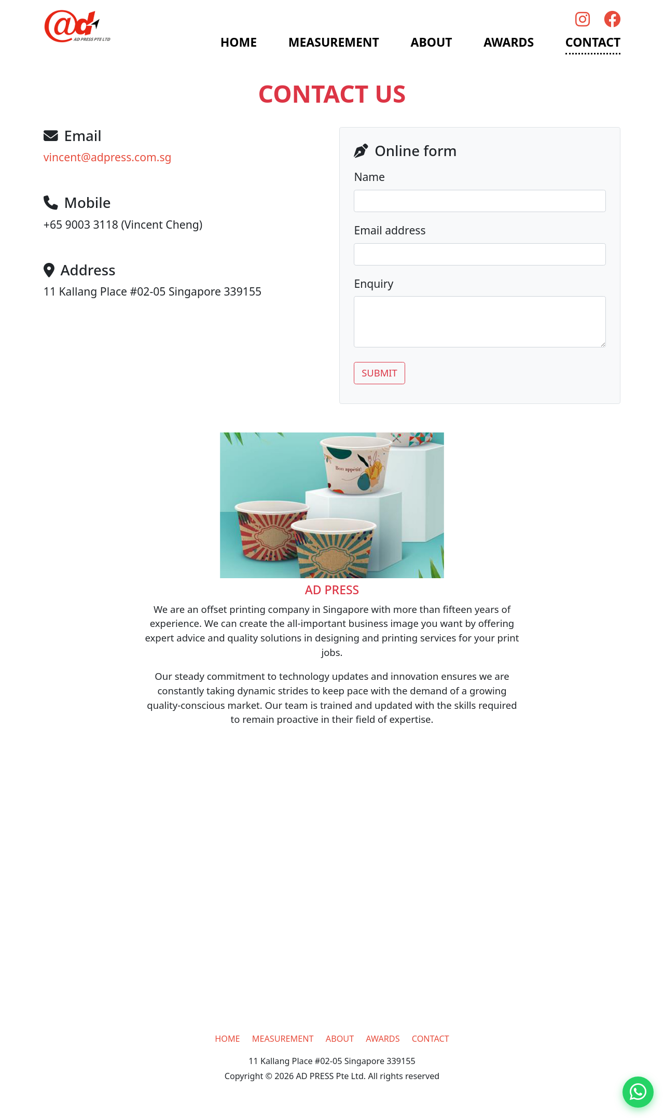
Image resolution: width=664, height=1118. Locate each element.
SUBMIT (379, 372)
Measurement (333, 42)
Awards (508, 42)
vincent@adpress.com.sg (108, 156)
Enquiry (373, 283)
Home (238, 42)
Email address (389, 229)
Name (369, 176)
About (431, 42)
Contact (592, 42)
